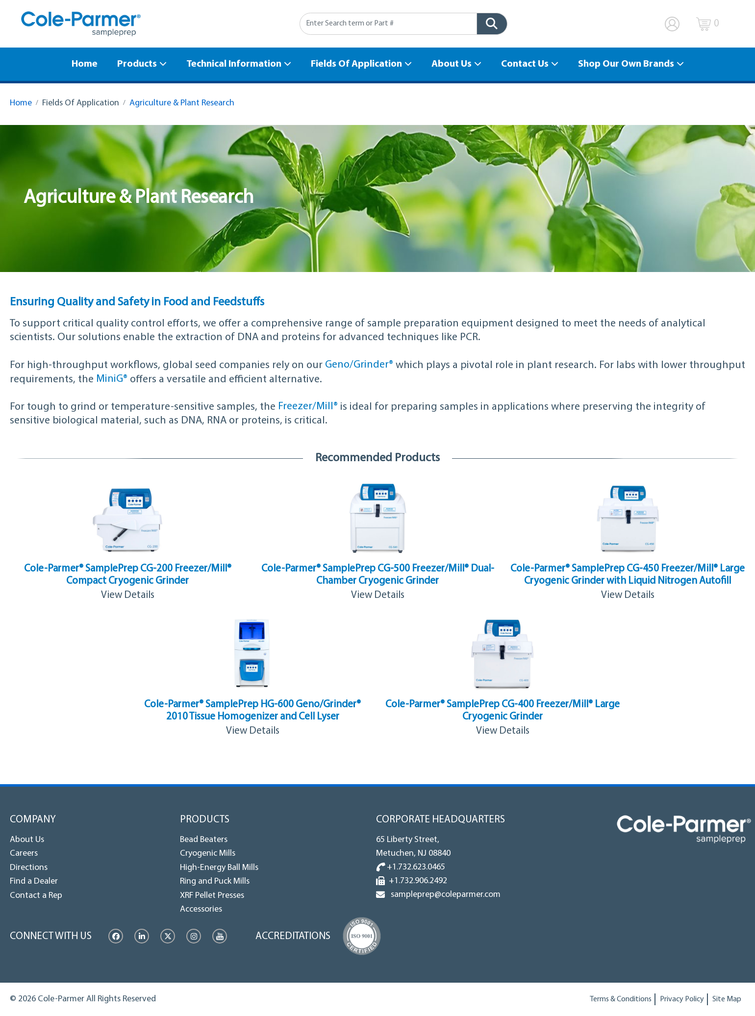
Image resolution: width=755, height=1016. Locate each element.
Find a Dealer (34, 881)
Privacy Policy (682, 999)
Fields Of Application (356, 64)
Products (137, 64)
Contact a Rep (36, 895)
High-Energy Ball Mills (219, 867)
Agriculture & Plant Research (181, 103)
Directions (29, 867)
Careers (24, 853)
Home (85, 64)
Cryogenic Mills (207, 853)
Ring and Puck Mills (215, 881)
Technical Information (233, 64)
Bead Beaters (203, 839)
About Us (451, 64)
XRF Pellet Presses (212, 895)
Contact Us (525, 64)
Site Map (726, 999)
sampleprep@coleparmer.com (444, 894)
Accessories (201, 909)
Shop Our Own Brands (626, 64)
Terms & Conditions (621, 999)
